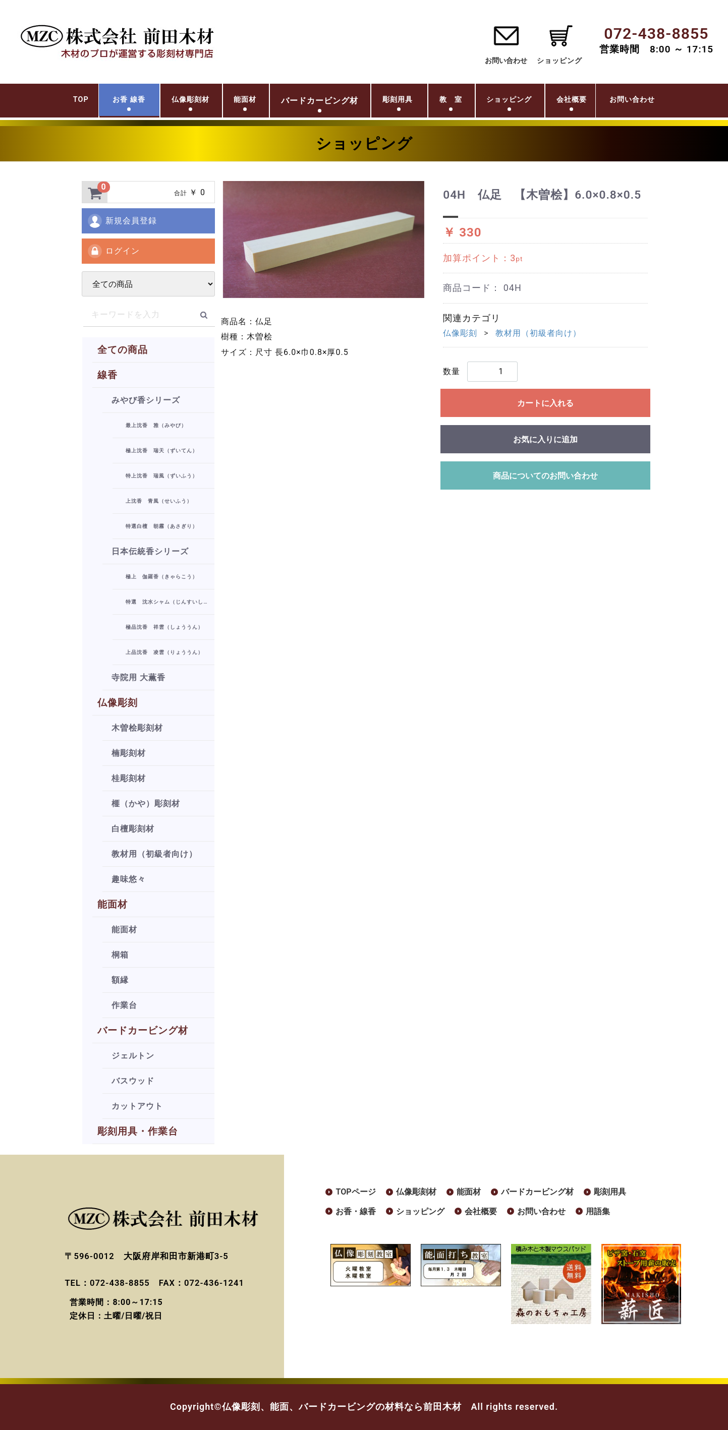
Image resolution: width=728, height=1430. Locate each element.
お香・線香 (358, 1213)
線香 (107, 375)
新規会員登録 (122, 221)
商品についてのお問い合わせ (545, 476)
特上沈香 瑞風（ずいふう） (162, 476)
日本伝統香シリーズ (150, 551)
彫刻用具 (393, 101)
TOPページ (357, 1192)
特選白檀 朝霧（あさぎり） (162, 526)
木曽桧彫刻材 (137, 728)
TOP (32, 101)
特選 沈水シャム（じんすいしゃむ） (170, 602)
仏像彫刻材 (163, 101)
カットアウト (137, 1106)
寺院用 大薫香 (138, 677)
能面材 (229, 101)
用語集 (620, 1213)
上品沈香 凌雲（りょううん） (164, 652)
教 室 (455, 101)
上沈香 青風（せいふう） (159, 501)
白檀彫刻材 (132, 828)
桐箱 (120, 955)
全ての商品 (122, 349)
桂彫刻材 (128, 778)
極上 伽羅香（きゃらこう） (162, 576)
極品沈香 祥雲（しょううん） (164, 627)
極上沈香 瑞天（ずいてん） (162, 450)
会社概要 (601, 101)
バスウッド (132, 1081)
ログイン (113, 251)
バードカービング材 (142, 1030)
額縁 (120, 980)
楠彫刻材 (128, 753)
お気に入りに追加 (545, 439)
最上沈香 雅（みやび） (156, 425)
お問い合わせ (505, 60)
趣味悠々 (128, 879)
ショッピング (525, 101)
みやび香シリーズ (145, 400)
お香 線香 (89, 101)
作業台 (124, 1005)
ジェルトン (132, 1055)
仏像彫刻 (117, 702)
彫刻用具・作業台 (137, 1131)
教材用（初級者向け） (154, 854)
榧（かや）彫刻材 (145, 803)
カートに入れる (545, 403)
